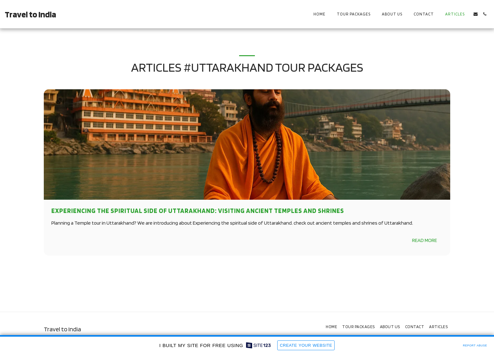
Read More (424, 240)
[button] (475, 14)
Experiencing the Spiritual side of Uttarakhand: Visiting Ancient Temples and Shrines (197, 211)
